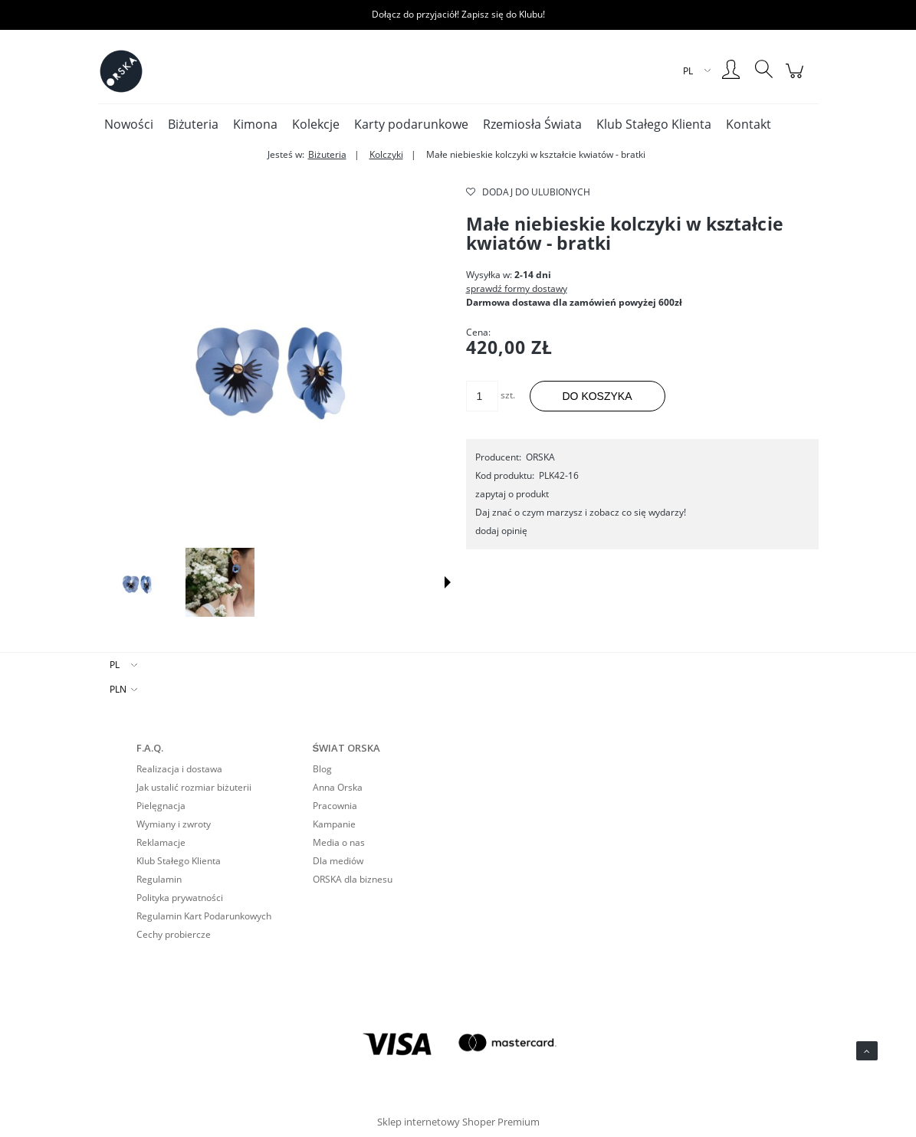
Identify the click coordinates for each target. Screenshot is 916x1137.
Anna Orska (338, 787)
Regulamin (159, 879)
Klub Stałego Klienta (178, 860)
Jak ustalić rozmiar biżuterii (193, 787)
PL (115, 664)
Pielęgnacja (160, 805)
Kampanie (334, 824)
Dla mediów (338, 860)
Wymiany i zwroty (173, 824)
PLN (118, 689)
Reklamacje (160, 842)
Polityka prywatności (179, 897)
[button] (448, 582)
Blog (322, 768)
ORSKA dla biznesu (352, 879)
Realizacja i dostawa (179, 768)
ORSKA (540, 457)
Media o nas (339, 842)
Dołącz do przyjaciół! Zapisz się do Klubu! (458, 14)
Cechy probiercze (173, 934)
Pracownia (335, 805)
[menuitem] (128, 124)
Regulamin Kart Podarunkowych (203, 915)
